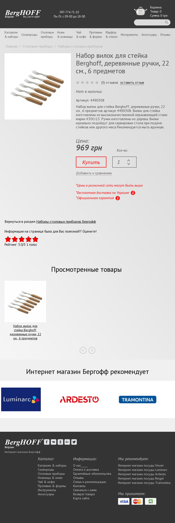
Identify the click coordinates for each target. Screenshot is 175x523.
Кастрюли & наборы (52, 465)
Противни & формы (52, 486)
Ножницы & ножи (50, 478)
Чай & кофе (46, 482)
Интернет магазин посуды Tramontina (144, 483)
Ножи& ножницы (65, 34)
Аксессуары (149, 35)
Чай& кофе (81, 34)
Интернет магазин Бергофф (22, 452)
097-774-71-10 (69, 12)
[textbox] (124, 162)
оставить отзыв (132, 83)
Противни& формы (95, 34)
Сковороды (29, 35)
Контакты (79, 486)
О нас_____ (80, 465)
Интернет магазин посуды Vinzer (141, 465)
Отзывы (165, 35)
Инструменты (129, 35)
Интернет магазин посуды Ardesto (142, 474)
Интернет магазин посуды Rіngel (141, 478)
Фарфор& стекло (112, 34)
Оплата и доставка (86, 469)
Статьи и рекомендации (89, 482)
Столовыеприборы (47, 34)
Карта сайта (81, 498)
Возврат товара (84, 494)
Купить (91, 162)
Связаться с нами (85, 490)
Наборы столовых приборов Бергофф (66, 221)
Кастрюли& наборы (11, 34)
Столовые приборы (51, 474)
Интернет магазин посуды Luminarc (142, 470)
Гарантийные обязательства (92, 474)
